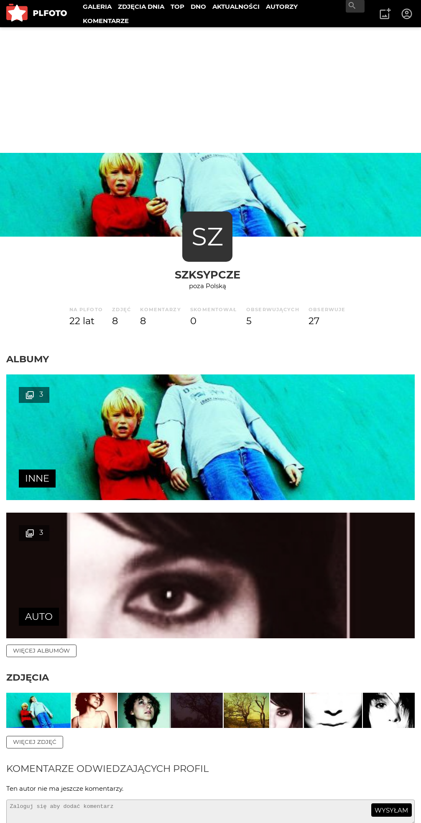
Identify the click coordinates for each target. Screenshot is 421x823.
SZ (207, 236)
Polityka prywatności (92, 804)
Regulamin (30, 804)
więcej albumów (41, 512)
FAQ (122, 775)
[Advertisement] (210, 90)
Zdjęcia (27, 539)
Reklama (156, 775)
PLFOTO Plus (80, 775)
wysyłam (391, 700)
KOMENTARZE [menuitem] (106, 21)
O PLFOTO (30, 775)
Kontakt (26, 789)
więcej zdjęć (34, 631)
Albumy (27, 359)
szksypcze (207, 274)
